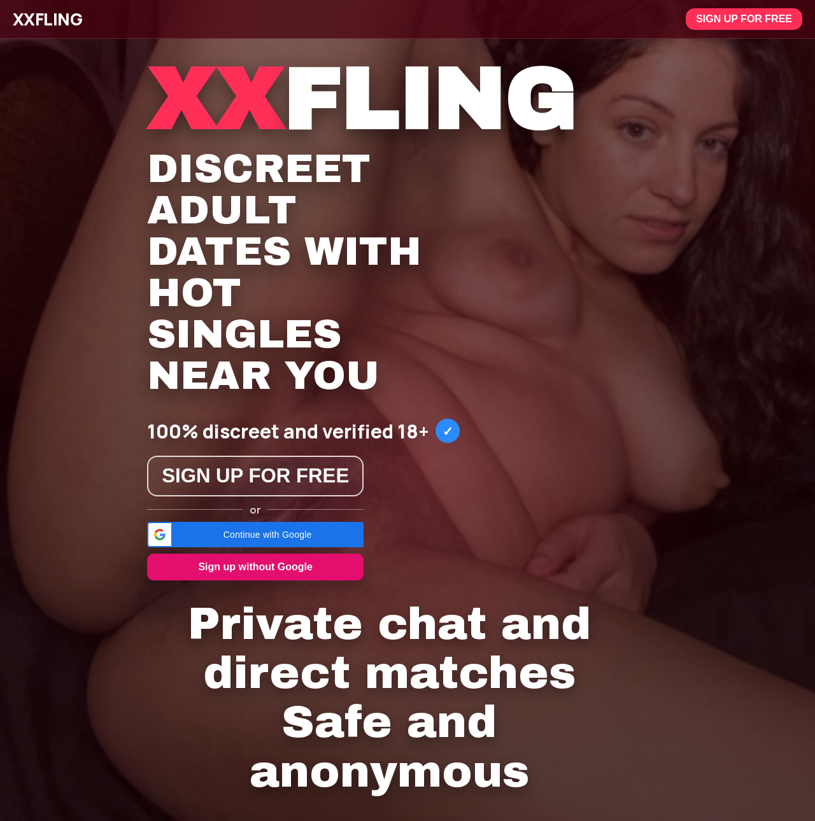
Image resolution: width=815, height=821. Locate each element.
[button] (255, 534)
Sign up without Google (255, 566)
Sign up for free (744, 18)
